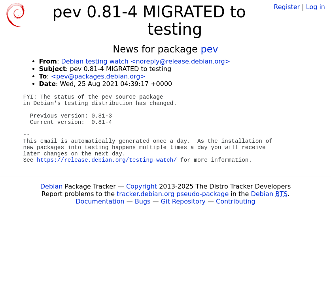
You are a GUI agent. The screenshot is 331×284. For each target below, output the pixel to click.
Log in (315, 7)
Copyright (141, 186)
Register (287, 7)
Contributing (235, 201)
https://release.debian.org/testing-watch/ (107, 160)
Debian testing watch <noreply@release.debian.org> (145, 61)
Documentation (100, 201)
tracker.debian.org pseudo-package (173, 194)
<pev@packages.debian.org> (98, 76)
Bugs (143, 201)
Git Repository (183, 201)
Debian (51, 186)
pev (209, 49)
